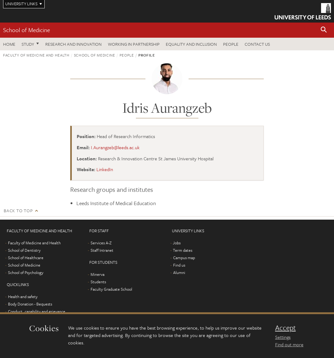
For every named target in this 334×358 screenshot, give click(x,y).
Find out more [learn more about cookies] (289, 344)
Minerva (97, 274)
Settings (283, 337)
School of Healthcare (25, 258)
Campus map (184, 258)
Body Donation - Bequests (30, 304)
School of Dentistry (24, 250)
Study (28, 44)
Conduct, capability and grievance (36, 311)
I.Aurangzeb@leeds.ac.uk (115, 147)
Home (9, 44)
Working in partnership (134, 44)
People (230, 44)
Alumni (179, 272)
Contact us (257, 44)
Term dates (182, 250)
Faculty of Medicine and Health (36, 55)
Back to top (18, 210)
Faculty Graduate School (111, 289)
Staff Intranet (102, 250)
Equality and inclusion (191, 44)
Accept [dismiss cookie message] (285, 327)
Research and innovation (73, 44)
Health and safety (23, 296)
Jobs (177, 243)
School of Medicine (26, 30)
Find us (179, 265)
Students (98, 282)
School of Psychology (25, 272)
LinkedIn (104, 169)
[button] (324, 30)
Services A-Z (101, 243)
